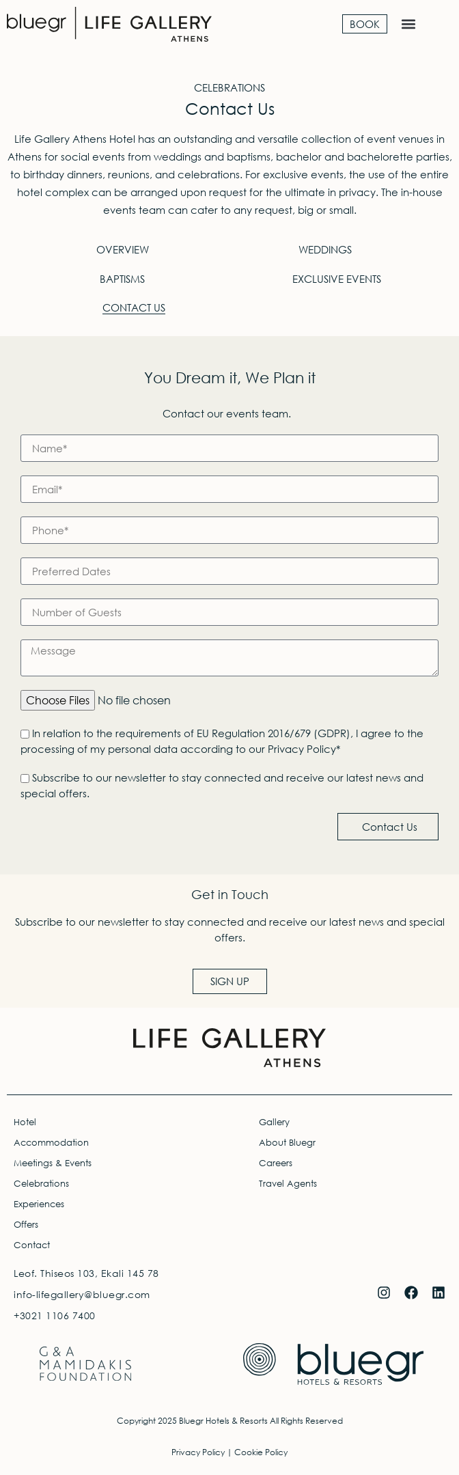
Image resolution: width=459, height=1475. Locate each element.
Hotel (25, 1122)
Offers (26, 1224)
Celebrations (41, 1183)
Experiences (39, 1204)
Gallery (274, 1122)
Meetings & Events (53, 1163)
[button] (409, 24)
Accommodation (51, 1142)
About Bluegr (287, 1142)
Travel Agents (288, 1183)
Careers (275, 1163)
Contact (32, 1245)
